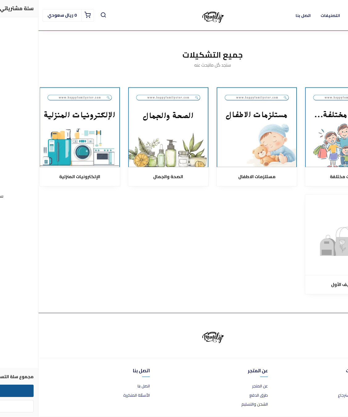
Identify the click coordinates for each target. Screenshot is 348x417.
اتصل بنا (105, 386)
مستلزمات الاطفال (218, 177)
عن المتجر (221, 386)
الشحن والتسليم (216, 404)
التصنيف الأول (307, 284)
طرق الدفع (220, 395)
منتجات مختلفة (306, 177)
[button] (65, 15)
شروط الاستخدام (333, 386)
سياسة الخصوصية (332, 404)
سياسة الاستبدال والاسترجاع (323, 395)
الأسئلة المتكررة (98, 395)
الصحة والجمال (130, 177)
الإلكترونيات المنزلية (41, 177)
